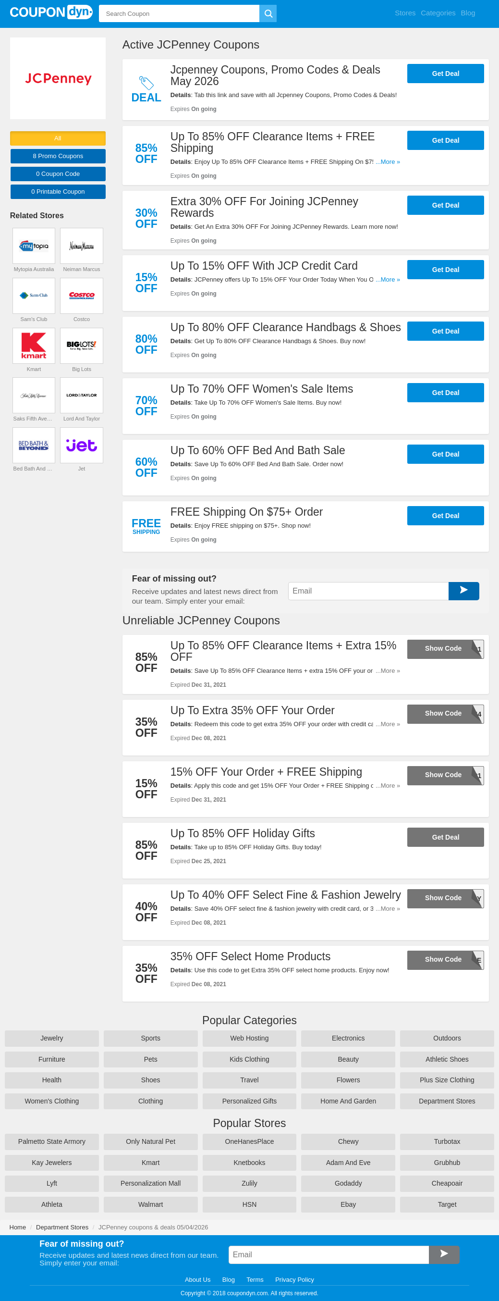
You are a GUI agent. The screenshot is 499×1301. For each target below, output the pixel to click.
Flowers (348, 1080)
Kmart (34, 369)
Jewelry (51, 1038)
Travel (249, 1080)
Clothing (150, 1101)
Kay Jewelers (52, 1162)
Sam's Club (34, 319)
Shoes (150, 1080)
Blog (228, 1279)
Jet (81, 468)
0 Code (58, 173)
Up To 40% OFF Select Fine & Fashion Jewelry (285, 895)
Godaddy (348, 1183)
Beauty (348, 1059)
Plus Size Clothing (447, 1080)
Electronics (348, 1038)
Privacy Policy (294, 1279)
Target (447, 1204)
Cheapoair (447, 1183)
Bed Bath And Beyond (34, 468)
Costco (81, 319)
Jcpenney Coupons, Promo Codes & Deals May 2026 (275, 75)
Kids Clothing (249, 1059)
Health (51, 1080)
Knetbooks (249, 1162)
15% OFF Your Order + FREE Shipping (266, 772)
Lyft (52, 1183)
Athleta (51, 1204)
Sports (150, 1038)
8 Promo (58, 156)
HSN (250, 1204)
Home (18, 1227)
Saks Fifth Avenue (34, 418)
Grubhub (447, 1162)
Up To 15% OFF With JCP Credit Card (264, 266)
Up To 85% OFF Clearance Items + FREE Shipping (272, 142)
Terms (254, 1279)
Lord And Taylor (81, 418)
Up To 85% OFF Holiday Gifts (242, 833)
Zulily (249, 1183)
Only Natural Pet (150, 1141)
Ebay (348, 1204)
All (57, 138)
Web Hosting (250, 1038)
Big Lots (81, 369)
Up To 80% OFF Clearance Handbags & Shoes (285, 327)
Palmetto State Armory (51, 1141)
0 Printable (58, 191)
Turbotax (447, 1141)
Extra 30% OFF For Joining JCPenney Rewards (264, 207)
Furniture (51, 1059)
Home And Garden (348, 1101)
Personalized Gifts (249, 1101)
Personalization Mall (151, 1183)
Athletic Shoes (447, 1059)
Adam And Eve (348, 1162)
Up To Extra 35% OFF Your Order (252, 710)
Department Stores (447, 1101)
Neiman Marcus (81, 269)
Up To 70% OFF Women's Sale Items (261, 389)
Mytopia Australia (34, 269)
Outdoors (447, 1038)
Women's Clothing (51, 1101)
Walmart (150, 1204)
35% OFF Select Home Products (250, 956)
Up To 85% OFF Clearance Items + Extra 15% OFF (283, 651)
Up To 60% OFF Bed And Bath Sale (257, 450)
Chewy (348, 1141)
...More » (388, 161)
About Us (197, 1279)
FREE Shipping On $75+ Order (246, 512)
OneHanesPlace (249, 1141)
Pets (151, 1059)
